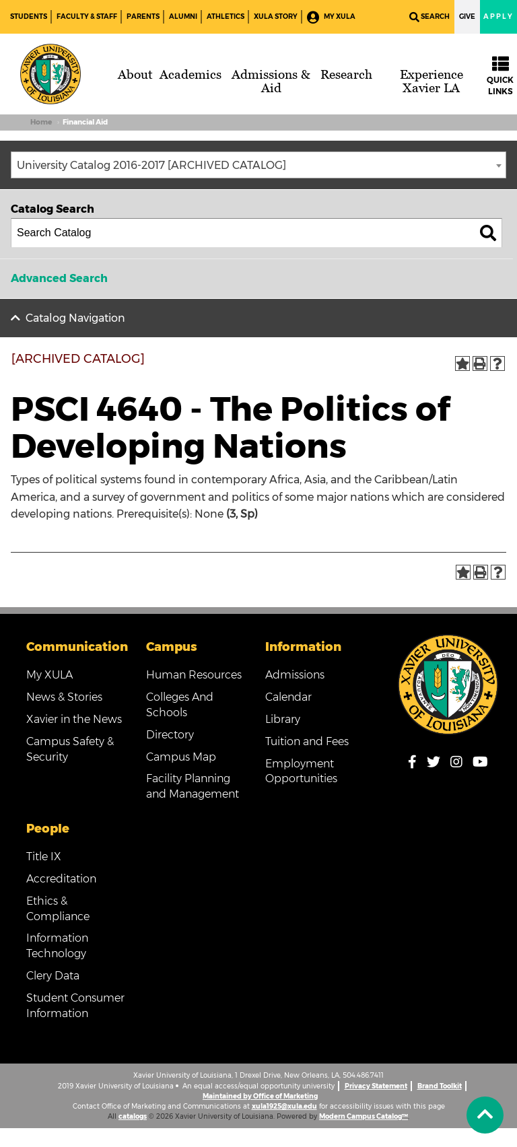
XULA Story (276, 16)
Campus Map (181, 757)
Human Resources (194, 674)
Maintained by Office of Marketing (260, 1096)
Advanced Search (59, 278)
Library (282, 719)
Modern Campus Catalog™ (363, 1116)
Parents (143, 16)
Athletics (225, 16)
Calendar (288, 697)
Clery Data (52, 975)
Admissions (294, 674)
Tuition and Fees (307, 741)
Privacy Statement (376, 1086)
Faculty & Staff (87, 16)
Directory (170, 734)
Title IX (43, 856)
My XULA (331, 17)
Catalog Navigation (75, 318)
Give (467, 16)
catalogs (132, 1116)
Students (28, 16)
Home (41, 122)
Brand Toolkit (439, 1086)
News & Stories (64, 697)
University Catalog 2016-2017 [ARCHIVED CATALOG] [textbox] (151, 165)
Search (429, 17)
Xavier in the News (74, 719)
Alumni (183, 16)
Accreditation (61, 878)
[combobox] (258, 164)
